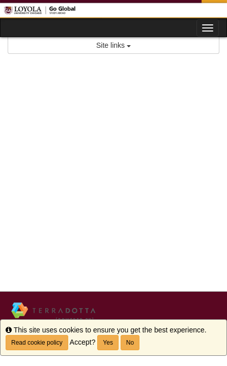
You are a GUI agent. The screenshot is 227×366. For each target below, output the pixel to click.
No (130, 342)
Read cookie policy (37, 342)
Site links (113, 45)
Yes (108, 342)
